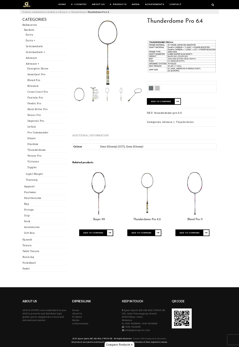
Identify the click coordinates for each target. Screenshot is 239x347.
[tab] (90, 135)
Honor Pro (34, 115)
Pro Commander (37, 132)
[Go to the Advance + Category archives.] (63, 12)
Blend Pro (33, 80)
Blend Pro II (194, 219)
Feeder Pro (34, 103)
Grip (27, 215)
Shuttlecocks (32, 198)
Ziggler (32, 167)
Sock (27, 221)
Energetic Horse (37, 68)
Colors (152, 82)
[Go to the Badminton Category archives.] (39, 12)
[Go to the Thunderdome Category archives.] (78, 12)
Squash (27, 239)
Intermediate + (35, 52)
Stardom (32, 144)
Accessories (32, 227)
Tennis (27, 245)
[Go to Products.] (26, 12)
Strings (29, 209)
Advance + (32, 63)
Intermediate (34, 46)
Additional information (90, 135)
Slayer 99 (99, 219)
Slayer (31, 138)
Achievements (80, 323)
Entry (29, 34)
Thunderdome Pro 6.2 (146, 219)
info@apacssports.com (137, 330)
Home (75, 310)
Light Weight (34, 173)
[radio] (151, 88)
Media (75, 320)
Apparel (29, 186)
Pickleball (29, 262)
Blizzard (32, 85)
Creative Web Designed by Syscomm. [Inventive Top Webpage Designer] (149, 338)
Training (32, 179)
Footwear (30, 192)
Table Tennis (30, 251)
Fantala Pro (35, 97)
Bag (26, 203)
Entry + (30, 40)
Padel (26, 268)
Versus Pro (34, 155)
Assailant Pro (36, 74)
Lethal (31, 126)
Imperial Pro (35, 120)
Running (28, 257)
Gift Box (29, 232)
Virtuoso (33, 161)
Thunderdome (36, 149)
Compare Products (119, 344)
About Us (77, 313)
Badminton (29, 24)
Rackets (29, 29)
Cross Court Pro (37, 91)
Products (77, 316)
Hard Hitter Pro (37, 109)
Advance (31, 57)
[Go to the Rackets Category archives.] (51, 12)
